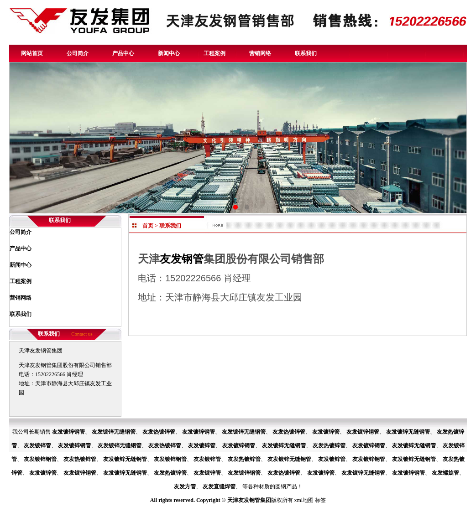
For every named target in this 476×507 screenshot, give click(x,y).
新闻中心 (169, 53)
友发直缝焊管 (219, 486)
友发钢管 (182, 259)
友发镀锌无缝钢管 (114, 432)
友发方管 (185, 486)
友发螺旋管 (445, 473)
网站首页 (32, 53)
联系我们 (306, 53)
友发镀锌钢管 (68, 432)
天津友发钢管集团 (249, 500)
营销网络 (260, 53)
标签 (320, 500)
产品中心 (123, 53)
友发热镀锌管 (158, 432)
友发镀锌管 (326, 432)
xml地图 (304, 500)
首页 (147, 225)
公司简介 (78, 53)
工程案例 (214, 53)
